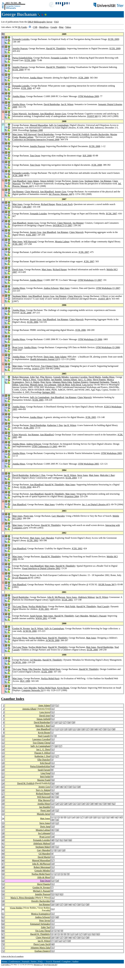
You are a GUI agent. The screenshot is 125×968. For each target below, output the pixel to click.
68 (3, 937)
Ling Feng (24, 384)
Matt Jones (17, 134)
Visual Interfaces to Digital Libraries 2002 (41, 568)
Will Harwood (30, 134)
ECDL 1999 (46, 672)
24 (3, 783)
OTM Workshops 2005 (111, 453)
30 (83, 729)
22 (60, 722)
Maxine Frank (43, 780)
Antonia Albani (70, 379)
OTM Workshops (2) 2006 (90, 339)
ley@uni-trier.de (50, 964)
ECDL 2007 (111, 213)
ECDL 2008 (94, 146)
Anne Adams (33, 181)
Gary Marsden (58, 516)
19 (66, 729)
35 (87, 803)
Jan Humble (56, 379)
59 (73, 722)
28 (3, 797)
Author (75, 961)
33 (53, 705)
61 (61, 840)
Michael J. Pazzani (97, 616)
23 (3, 780)
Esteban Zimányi (80, 382)
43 (3, 850)
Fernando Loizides (20, 39)
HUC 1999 (25, 681)
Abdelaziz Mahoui (86, 597)
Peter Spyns (45, 382)
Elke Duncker (34, 669)
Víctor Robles (43, 379)
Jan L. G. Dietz (85, 379)
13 (57, 729)
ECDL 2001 (67, 600)
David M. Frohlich (80, 134)
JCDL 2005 (90, 417)
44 (3, 853)
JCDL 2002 (77, 548)
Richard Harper (48, 204)
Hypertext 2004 (72, 496)
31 (53, 709)
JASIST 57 (37, 368)
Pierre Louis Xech (64, 204)
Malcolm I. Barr (107, 475)
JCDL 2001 (44, 609)
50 (105, 729)
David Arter (17, 269)
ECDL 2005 (37, 400)
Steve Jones (82, 475)
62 (113, 803)
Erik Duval (76, 384)
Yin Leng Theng (19, 606)
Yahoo (68, 27)
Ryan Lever (17, 347)
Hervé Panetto (99, 379)
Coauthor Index (12, 699)
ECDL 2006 (32, 322)
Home (4, 961)
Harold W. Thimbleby (56, 48)
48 (53, 840)
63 (57, 894)
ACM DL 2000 (29, 631)
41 (100, 803)
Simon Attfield (47, 181)
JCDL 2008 (96, 165)
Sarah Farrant (36, 616)
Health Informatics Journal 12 (43, 359)
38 (92, 803)
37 (87, 729)
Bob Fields (70, 606)
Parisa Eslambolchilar (22, 58)
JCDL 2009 (83, 77)
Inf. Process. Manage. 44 (60, 194)
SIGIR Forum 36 (106, 584)
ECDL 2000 (92, 649)
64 (53, 766)
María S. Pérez (29, 379)
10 (56, 722)
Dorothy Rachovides (99, 134)
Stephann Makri (92, 181)
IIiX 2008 (87, 155)
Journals (25, 961)
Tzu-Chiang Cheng (49, 366)
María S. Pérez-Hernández (22, 897)
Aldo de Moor (63, 384)
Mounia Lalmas (26, 137)
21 (74, 729)
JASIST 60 (92, 116)
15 (61, 729)
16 (3, 756)
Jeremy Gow (60, 113)
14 (3, 749)
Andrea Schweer (51, 288)
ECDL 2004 (71, 478)
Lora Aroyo (87, 384)
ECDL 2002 (32, 540)
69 (3, 941)
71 (3, 947)
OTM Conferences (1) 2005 (44, 446)
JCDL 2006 (80, 330)
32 (53, 742)
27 (64, 722)
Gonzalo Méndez (61, 377)
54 (57, 881)
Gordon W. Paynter (21, 628)
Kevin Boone (63, 688)
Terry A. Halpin (32, 382)
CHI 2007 (26, 207)
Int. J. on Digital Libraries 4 (94, 504)
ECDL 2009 (113, 39)
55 (3, 891)
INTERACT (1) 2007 (62, 225)
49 (57, 793)
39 (92, 729)
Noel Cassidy (103, 606)
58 (113, 729)
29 (3, 800)
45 (53, 797)
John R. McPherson (56, 597)
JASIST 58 (103, 298)
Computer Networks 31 (32, 690)
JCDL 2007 (31, 235)
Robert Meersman (20, 377)
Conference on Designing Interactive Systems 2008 (35, 139)
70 (3, 944)
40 (96, 803)
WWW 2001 (41, 618)
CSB (35, 27)
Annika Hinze (36, 77)
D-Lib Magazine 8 (20, 578)
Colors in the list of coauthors (12, 956)
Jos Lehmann (50, 384)
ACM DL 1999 (19, 662)
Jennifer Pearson (19, 48)
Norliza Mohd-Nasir (37, 606)
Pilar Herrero (46, 377)
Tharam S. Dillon (42, 753)
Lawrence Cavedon (78, 377)
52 (57, 840)
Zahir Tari (34, 377)
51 (57, 705)
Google (53, 27)
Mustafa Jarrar (36, 384)
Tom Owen (35, 155)
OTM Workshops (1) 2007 (90, 280)
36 (3, 826)
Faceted (56, 961)
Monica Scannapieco (40, 914)
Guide (24, 27)
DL (19, 27)
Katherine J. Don (55, 425)
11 (53, 729)
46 (96, 729)
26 (79, 729)
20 (70, 729)
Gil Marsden (35, 660)
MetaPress (44, 27)
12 (3, 742)
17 (3, 759)
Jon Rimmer (33, 113)
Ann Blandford (47, 113)
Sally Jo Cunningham (59, 125)
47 (100, 729)
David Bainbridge (52, 104)
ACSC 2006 (25, 312)
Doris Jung (49, 357)
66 (70, 840)
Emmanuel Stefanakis (99, 382)
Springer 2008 (36, 130)
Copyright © (6, 964)
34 (83, 803)
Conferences (14, 961)
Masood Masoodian (39, 125)
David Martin (95, 377)
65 (61, 894)
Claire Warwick (19, 113)
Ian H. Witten (67, 104)
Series (33, 961)
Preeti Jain (64, 366)
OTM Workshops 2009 (88, 96)
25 (3, 787)
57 (60, 746)
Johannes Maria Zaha (62, 382)
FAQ (56, 22)
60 (109, 803)
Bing (61, 27)
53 (53, 881)
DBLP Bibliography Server (40, 22)
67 (3, 934)
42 (53, 715)
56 (69, 722)
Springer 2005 (48, 392)
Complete (66, 961)
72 (3, 951)
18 (3, 763)
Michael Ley (38, 964)
